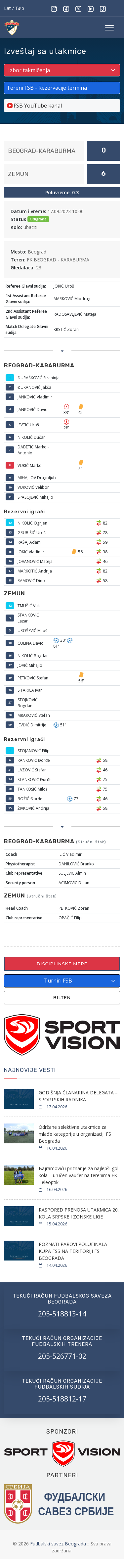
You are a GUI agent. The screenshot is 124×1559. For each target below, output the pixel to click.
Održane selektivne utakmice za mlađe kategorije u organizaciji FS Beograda (75, 1134)
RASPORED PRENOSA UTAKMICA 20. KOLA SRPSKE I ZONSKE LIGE (79, 1213)
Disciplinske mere (62, 963)
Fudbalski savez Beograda (58, 1543)
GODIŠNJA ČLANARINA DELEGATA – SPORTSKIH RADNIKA (78, 1096)
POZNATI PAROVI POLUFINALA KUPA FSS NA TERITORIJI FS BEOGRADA (73, 1251)
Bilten (62, 997)
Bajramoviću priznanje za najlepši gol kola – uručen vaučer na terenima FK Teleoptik (78, 1175)
